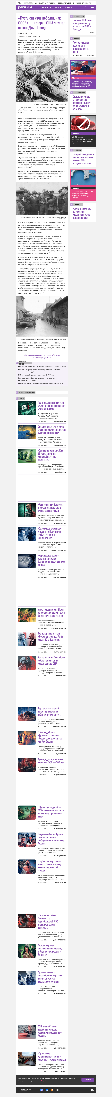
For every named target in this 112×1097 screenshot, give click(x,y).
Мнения (67, 7)
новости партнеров (27, 392)
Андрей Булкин (60, 472)
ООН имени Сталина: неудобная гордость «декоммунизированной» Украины (50, 1031)
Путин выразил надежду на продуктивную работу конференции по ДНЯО (83, 84)
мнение (76, 38)
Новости (46, 7)
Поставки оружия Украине (84, 3)
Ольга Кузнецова (59, 577)
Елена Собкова (60, 1072)
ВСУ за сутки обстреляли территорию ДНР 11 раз (36, 375)
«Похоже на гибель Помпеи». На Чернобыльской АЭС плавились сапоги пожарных (48, 921)
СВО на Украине (64, 3)
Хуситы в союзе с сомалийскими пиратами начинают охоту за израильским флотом (50, 977)
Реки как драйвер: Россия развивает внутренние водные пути (40, 383)
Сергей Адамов (60, 676)
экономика (78, 204)
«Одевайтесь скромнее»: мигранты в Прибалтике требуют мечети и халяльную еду (50, 533)
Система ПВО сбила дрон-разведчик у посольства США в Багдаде (42, 366)
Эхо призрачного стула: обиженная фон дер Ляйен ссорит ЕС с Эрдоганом (51, 636)
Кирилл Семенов (60, 421)
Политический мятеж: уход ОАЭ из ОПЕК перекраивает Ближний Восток (51, 405)
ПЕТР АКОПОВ (77, 55)
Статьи (57, 7)
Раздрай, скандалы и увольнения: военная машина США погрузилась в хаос (83, 158)
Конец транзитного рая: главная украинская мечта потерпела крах (82, 213)
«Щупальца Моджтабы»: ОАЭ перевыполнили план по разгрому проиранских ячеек (51, 812)
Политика (75, 133)
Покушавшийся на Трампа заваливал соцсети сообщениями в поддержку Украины (51, 839)
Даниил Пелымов (59, 940)
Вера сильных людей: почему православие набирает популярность (49, 711)
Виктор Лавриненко (58, 550)
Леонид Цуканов (60, 523)
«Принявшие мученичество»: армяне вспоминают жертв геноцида (52, 1056)
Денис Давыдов (60, 1048)
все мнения (90, 55)
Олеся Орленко (60, 883)
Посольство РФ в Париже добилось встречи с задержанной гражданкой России (82, 195)
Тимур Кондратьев (25, 33)
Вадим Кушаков (60, 775)
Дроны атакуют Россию (45, 3)
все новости (76, 33)
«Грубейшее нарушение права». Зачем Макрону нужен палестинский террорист (49, 865)
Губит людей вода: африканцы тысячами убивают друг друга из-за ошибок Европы (50, 737)
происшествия (79, 92)
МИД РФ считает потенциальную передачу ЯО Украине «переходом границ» (82, 140)
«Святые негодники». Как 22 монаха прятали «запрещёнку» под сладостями (50, 455)
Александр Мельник (58, 628)
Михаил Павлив (60, 445)
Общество (75, 78)
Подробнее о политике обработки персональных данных (59, 1081)
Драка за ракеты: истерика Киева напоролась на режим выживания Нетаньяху (52, 429)
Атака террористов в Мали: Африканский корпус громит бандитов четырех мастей (52, 612)
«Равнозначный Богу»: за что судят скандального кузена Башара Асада (50, 507)
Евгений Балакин (59, 727)
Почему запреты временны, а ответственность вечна (81, 47)
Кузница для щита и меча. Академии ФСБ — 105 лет (51, 761)
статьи (21, 398)
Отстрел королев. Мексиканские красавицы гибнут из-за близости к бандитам (50, 950)
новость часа (79, 16)
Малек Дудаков (60, 856)
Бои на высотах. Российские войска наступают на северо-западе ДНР (51, 660)
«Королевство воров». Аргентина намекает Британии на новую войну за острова (51, 560)
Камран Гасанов (60, 652)
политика (77, 150)
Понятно (87, 1080)
